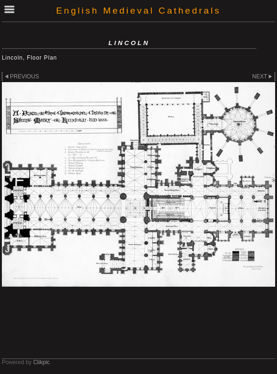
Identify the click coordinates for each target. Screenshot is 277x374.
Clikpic (41, 362)
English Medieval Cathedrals (138, 10)
